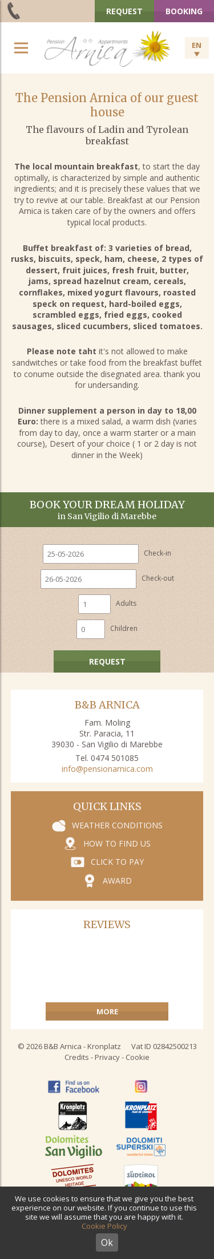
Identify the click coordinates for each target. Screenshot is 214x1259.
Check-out (158, 578)
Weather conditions (117, 825)
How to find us (117, 843)
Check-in (157, 553)
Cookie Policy (104, 1226)
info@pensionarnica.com (107, 768)
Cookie (138, 1057)
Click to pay (117, 861)
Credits (76, 1057)
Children (124, 628)
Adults (126, 603)
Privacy (107, 1057)
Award (117, 880)
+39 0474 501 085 (14, 10)
